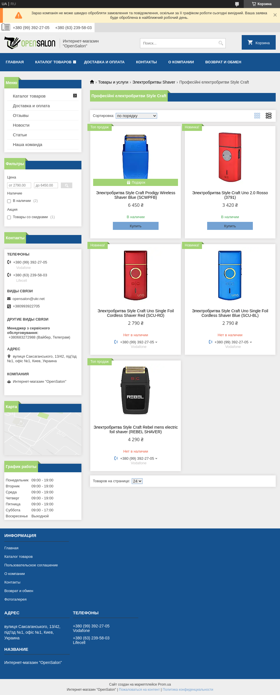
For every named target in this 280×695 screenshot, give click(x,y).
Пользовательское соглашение (31, 565)
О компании (181, 62)
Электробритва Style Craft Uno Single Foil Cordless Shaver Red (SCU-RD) (135, 313)
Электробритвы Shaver (154, 82)
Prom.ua (164, 684)
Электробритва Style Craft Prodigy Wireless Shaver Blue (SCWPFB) (135, 195)
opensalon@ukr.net (29, 299)
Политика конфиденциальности (188, 690)
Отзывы (21, 115)
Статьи (20, 134)
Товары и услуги (113, 82)
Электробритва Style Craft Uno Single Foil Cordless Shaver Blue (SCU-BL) (230, 313)
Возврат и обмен (223, 62)
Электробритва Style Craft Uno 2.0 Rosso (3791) (230, 195)
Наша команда (27, 144)
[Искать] (221, 43)
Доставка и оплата (104, 62)
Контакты (146, 62)
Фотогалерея (15, 599)
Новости (21, 125)
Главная (15, 62)
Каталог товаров (53, 62)
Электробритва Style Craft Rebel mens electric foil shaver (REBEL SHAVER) (135, 429)
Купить (135, 226)
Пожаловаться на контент (139, 690)
